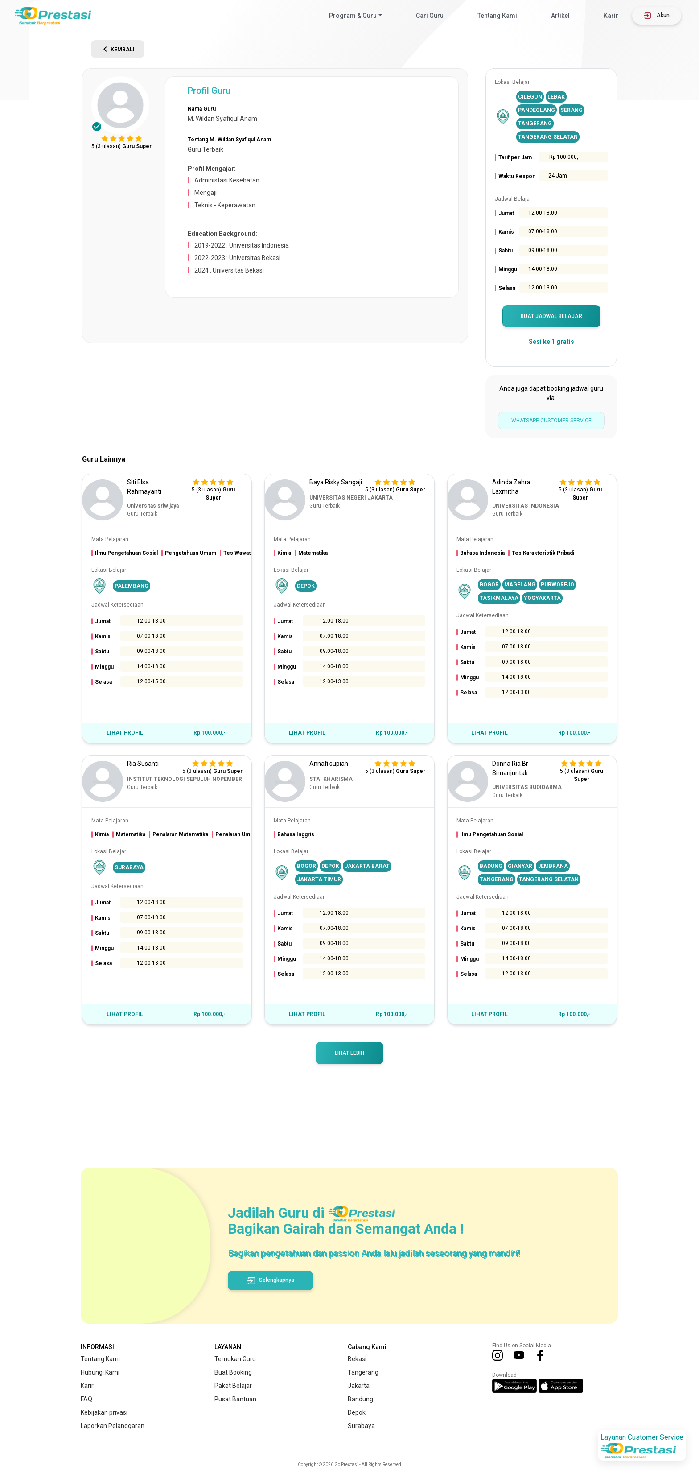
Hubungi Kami (100, 1372)
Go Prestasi (346, 1464)
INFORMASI (97, 1346)
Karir (611, 15)
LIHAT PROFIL (125, 733)
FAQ (86, 1399)
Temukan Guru (235, 1359)
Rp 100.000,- (209, 733)
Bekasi (357, 1359)
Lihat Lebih (349, 1053)
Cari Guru (430, 15)
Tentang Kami (497, 15)
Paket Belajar (233, 1385)
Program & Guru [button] (353, 15)
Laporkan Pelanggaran (112, 1425)
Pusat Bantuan (235, 1399)
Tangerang (363, 1372)
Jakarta (359, 1385)
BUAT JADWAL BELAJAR (551, 316)
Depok (357, 1412)
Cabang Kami (367, 1346)
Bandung (360, 1399)
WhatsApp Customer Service (551, 420)
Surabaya (361, 1425)
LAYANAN (227, 1346)
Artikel (560, 15)
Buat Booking (233, 1372)
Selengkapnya (270, 1280)
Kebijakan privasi (104, 1412)
